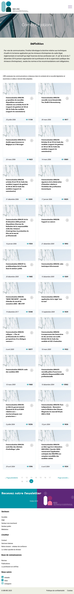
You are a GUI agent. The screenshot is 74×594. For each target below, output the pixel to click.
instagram (7, 584)
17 (50, 478)
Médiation (4, 529)
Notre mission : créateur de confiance (14, 546)
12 (27, 478)
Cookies (70, 590)
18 (22, 481)
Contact (4, 540)
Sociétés (4, 517)
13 (31, 478)
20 (31, 481)
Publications (5, 563)
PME (3, 520)
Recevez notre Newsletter (21, 493)
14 (36, 478)
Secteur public (6, 526)
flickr (6, 581)
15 (40, 478)
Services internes (7, 543)
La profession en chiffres (9, 567)
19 (27, 481)
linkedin (7, 577)
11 (22, 478)
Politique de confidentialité (55, 590)
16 (45, 478)
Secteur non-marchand (9, 523)
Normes (4, 560)
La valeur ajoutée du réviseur (11, 550)
